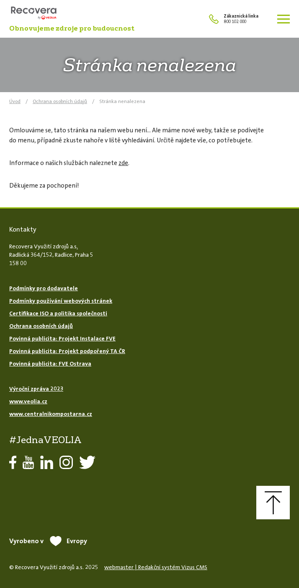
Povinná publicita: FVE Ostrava (50, 363)
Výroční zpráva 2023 (36, 388)
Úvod (15, 101)
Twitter (87, 462)
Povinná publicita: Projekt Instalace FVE (62, 338)
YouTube (28, 462)
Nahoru (273, 502)
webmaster (119, 567)
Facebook (12, 462)
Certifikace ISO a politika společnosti (58, 313)
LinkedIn (46, 462)
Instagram (66, 462)
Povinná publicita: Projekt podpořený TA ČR (67, 351)
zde (123, 163)
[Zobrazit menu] (283, 18)
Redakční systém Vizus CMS (172, 567)
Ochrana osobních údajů (60, 101)
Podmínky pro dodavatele (43, 288)
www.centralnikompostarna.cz (50, 414)
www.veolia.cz (28, 401)
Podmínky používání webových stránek (60, 300)
